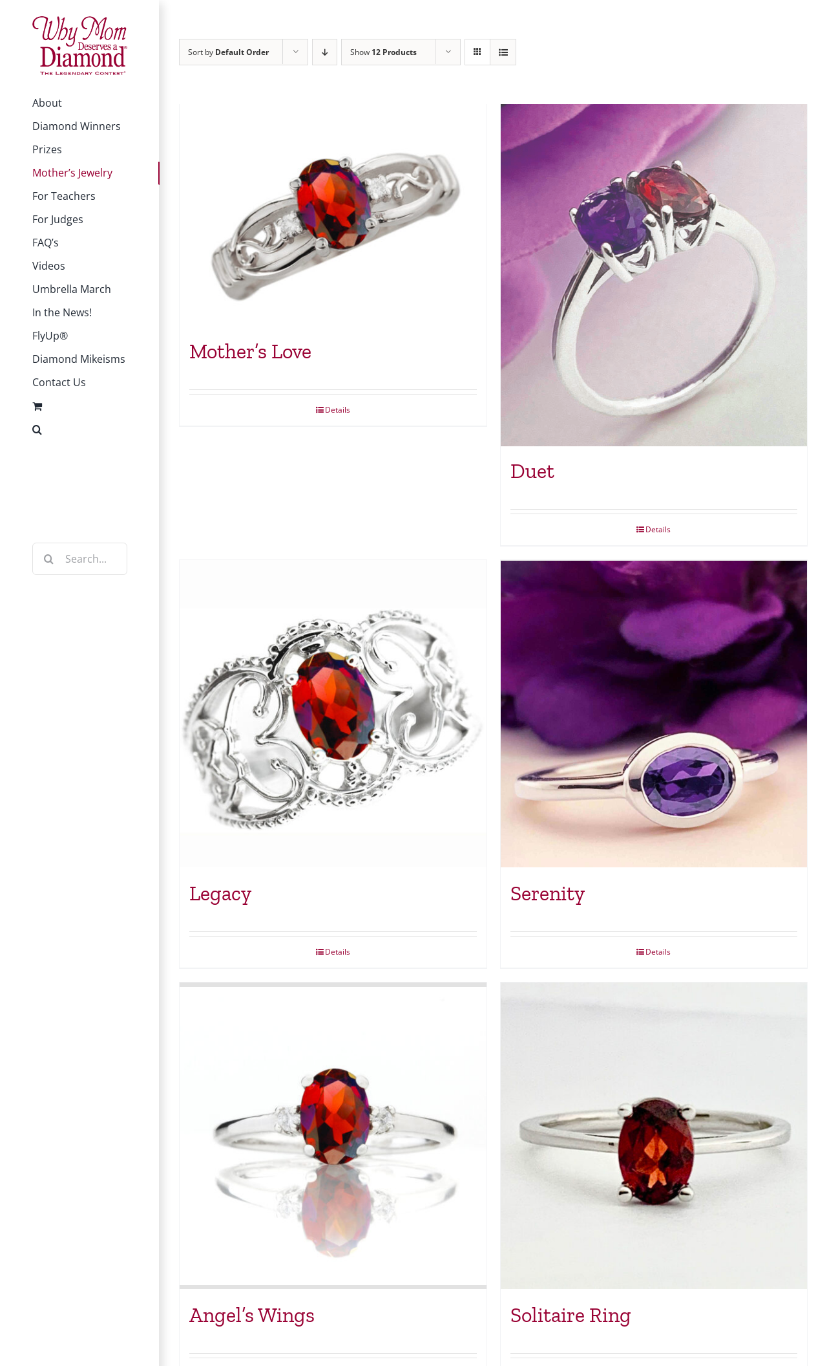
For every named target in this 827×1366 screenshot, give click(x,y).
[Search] (48, 559)
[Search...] (79, 559)
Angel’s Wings (252, 1317)
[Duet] (654, 276)
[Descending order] (324, 52)
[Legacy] (333, 715)
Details (337, 411)
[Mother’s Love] (333, 216)
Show (383, 52)
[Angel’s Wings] (333, 1138)
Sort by (228, 52)
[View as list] (503, 52)
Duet (532, 473)
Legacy (220, 895)
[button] (80, 429)
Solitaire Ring (570, 1317)
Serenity (547, 895)
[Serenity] (654, 715)
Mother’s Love (250, 352)
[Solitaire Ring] (654, 1138)
